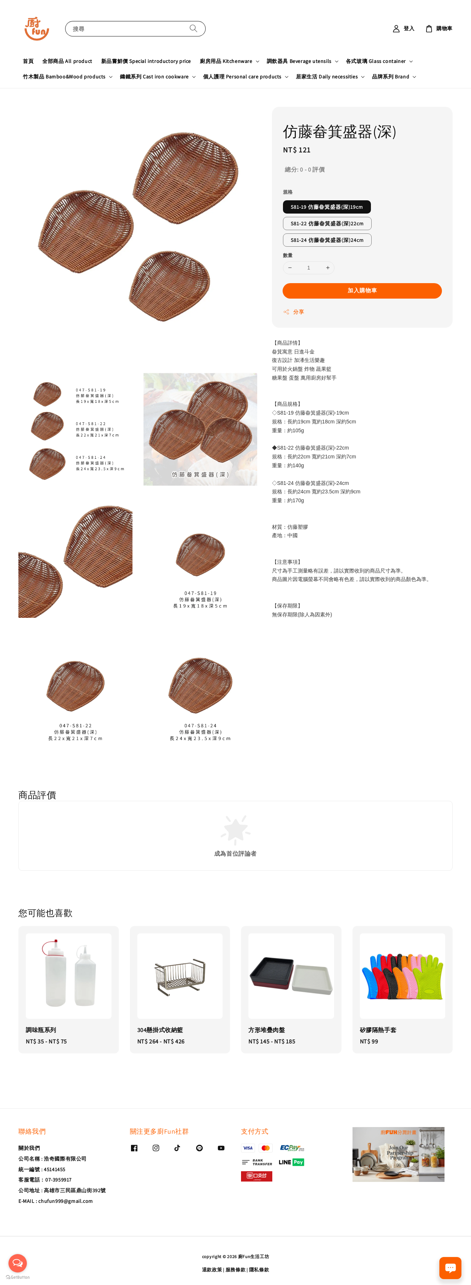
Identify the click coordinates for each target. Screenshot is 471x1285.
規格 (288, 192)
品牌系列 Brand (390, 76)
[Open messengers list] (17, 1263)
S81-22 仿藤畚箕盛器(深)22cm (327, 223)
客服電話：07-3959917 (45, 1179)
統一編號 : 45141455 (41, 1169)
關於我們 (29, 1148)
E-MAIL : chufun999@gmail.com (55, 1201)
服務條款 (236, 1270)
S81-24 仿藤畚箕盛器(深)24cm (327, 240)
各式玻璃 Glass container (376, 61)
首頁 (28, 61)
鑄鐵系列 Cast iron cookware (154, 76)
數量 (288, 255)
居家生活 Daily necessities (327, 76)
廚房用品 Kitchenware (226, 61)
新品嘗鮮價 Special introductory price (146, 61)
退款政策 (212, 1270)
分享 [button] (293, 312)
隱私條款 (259, 1270)
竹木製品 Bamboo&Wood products (64, 76)
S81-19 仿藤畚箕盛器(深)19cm (327, 207)
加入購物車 (362, 290)
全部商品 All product (67, 61)
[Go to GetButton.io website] (17, 1277)
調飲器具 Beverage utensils (299, 61)
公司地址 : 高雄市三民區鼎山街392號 (62, 1190)
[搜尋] (193, 28)
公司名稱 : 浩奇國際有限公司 (52, 1158)
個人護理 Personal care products (242, 76)
